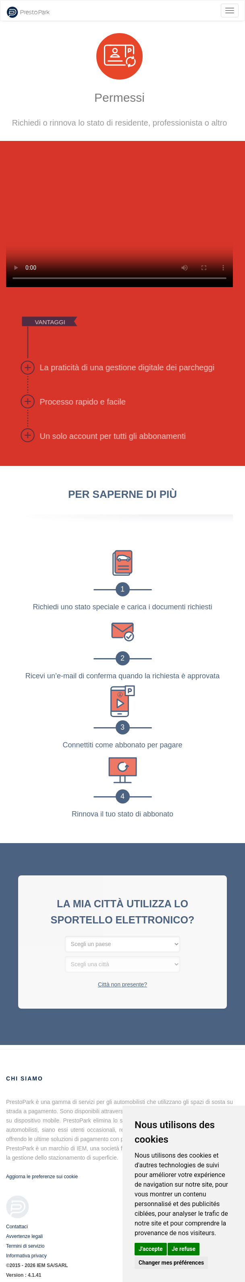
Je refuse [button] (183, 1249)
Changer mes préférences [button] (171, 1262)
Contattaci (17, 1227)
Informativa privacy (26, 1256)
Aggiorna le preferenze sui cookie (42, 1176)
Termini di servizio (25, 1246)
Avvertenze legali (24, 1236)
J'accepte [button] (151, 1249)
